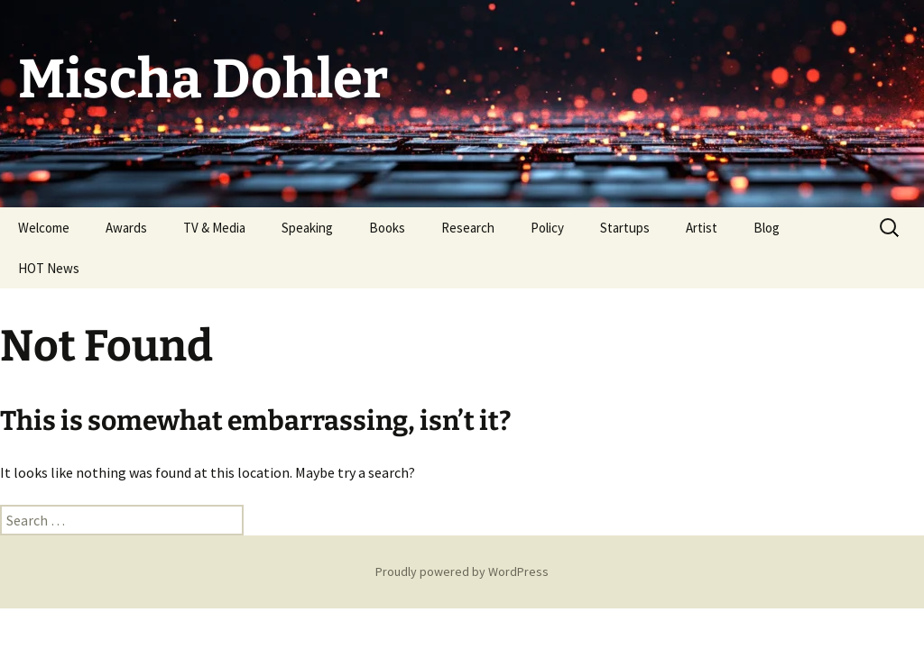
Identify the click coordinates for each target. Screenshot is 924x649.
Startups (625, 227)
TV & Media (214, 227)
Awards (126, 227)
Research (467, 227)
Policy (547, 227)
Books (387, 227)
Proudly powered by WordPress (462, 571)
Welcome (43, 227)
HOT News (48, 268)
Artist (701, 227)
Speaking (307, 227)
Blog (766, 227)
